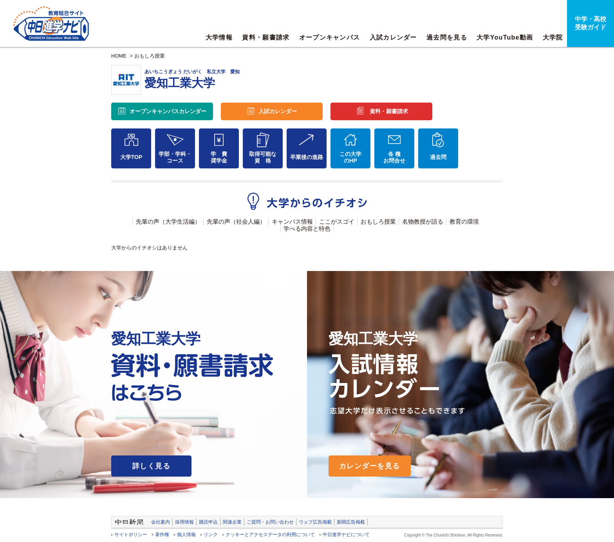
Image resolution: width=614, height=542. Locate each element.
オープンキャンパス (329, 37)
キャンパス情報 (292, 221)
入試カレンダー (393, 37)
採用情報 (184, 522)
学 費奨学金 (219, 157)
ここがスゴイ (336, 221)
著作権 (162, 534)
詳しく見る (151, 466)
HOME (118, 56)
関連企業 (232, 522)
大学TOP (131, 157)
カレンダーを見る (369, 466)
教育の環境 (464, 221)
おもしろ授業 (149, 56)
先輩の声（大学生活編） (168, 221)
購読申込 (208, 522)
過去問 (438, 157)
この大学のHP (350, 157)
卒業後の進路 (306, 157)
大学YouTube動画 (505, 37)
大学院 (553, 37)
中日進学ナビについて (346, 534)
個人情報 (186, 534)
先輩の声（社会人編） (236, 221)
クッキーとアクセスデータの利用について (270, 534)
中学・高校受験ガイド (590, 23)
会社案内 (160, 522)
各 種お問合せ (394, 157)
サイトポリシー (130, 534)
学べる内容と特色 (307, 228)
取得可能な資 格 (262, 157)
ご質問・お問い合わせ (270, 522)
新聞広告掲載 (351, 522)
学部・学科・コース (175, 157)
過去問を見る (446, 37)
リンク (211, 534)
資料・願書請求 (265, 37)
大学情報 (219, 37)
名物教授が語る (422, 221)
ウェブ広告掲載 (315, 522)
